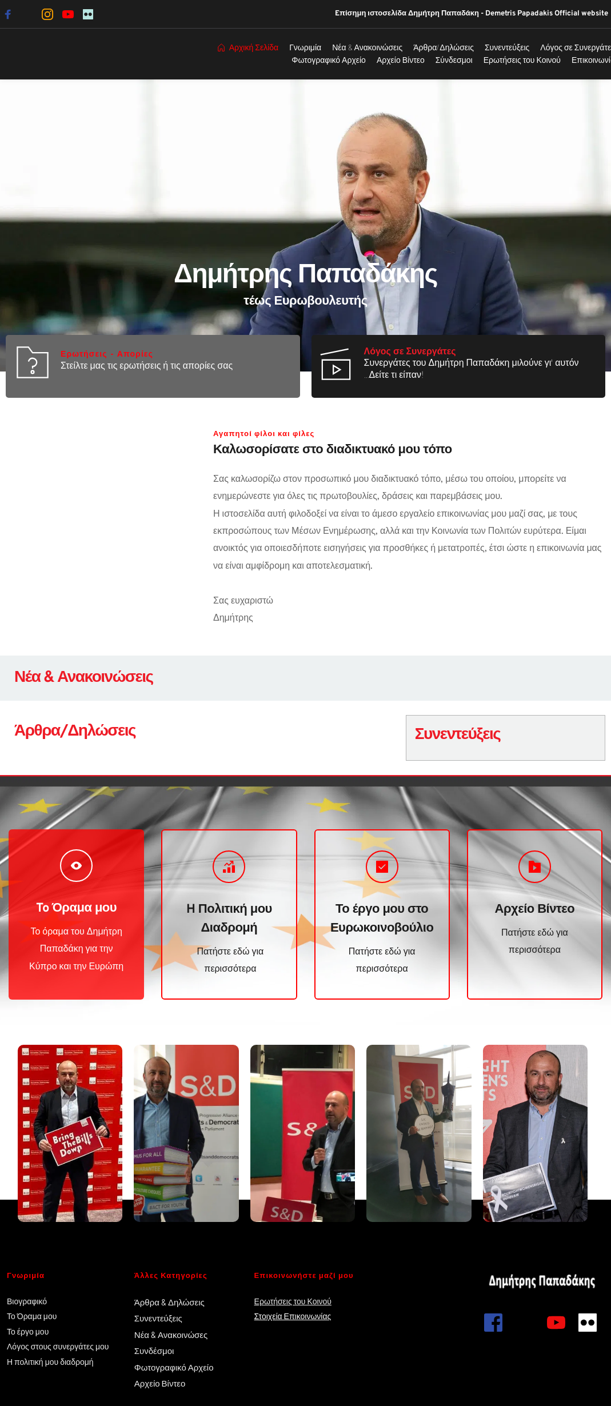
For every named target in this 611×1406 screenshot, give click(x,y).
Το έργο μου (28, 1331)
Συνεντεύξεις (158, 1318)
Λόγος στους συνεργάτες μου (58, 1346)
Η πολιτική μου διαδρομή (51, 1362)
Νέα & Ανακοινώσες (170, 1334)
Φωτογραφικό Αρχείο (174, 1367)
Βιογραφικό (27, 1301)
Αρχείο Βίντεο (160, 1383)
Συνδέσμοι (154, 1350)
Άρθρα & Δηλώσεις (169, 1302)
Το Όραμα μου (32, 1316)
